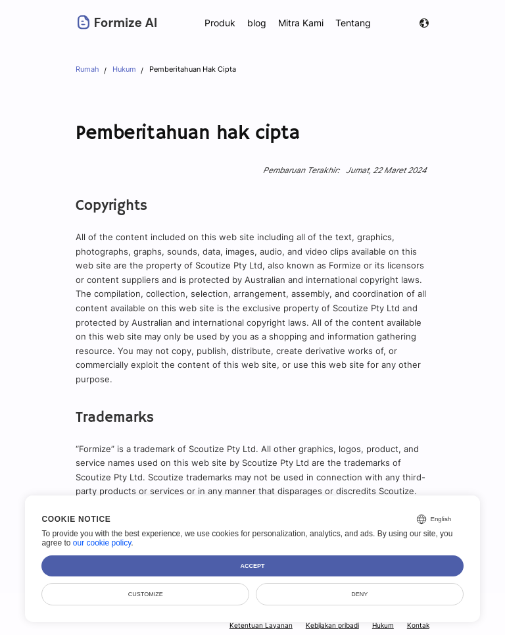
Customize (145, 594)
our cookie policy (102, 542)
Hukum (384, 625)
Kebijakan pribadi (332, 625)
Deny (359, 594)
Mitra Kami (301, 22)
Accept (253, 566)
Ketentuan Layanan (263, 625)
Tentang (354, 22)
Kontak (418, 625)
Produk (219, 22)
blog (256, 22)
